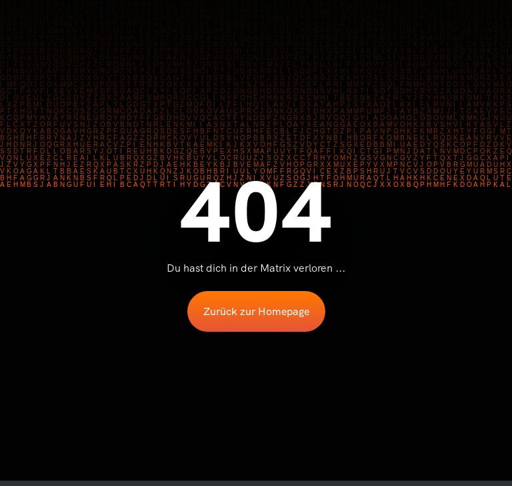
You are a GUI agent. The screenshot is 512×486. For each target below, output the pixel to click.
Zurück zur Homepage (256, 311)
